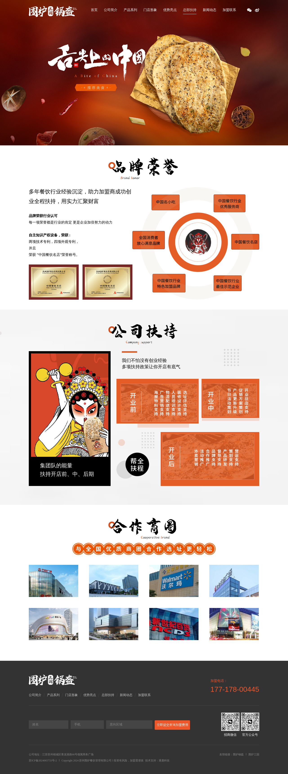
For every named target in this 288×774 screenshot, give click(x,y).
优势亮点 (170, 10)
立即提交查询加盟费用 (172, 725)
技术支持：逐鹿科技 (157, 760)
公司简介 (110, 10)
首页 (94, 10)
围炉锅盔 (238, 754)
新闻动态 (209, 10)
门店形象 (150, 10)
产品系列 (130, 10)
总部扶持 (189, 10)
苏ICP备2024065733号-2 (43, 760)
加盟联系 (229, 10)
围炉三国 (253, 754)
